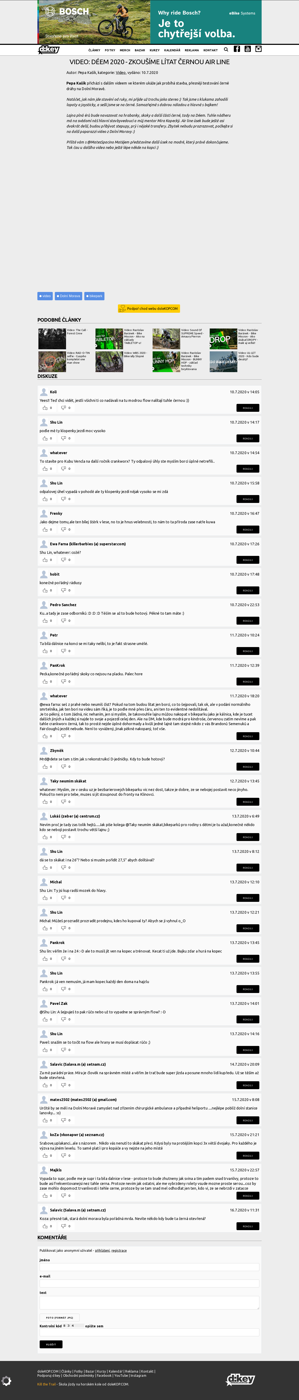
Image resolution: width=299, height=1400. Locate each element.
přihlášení (102, 1250)
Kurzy (155, 50)
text (43, 1293)
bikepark (95, 296)
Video (121, 72)
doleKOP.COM (48, 1371)
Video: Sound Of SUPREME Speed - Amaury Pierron (178, 339)
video (47, 296)
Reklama (192, 50)
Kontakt (210, 50)
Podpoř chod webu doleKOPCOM (152, 308)
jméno (45, 1260)
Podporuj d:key (48, 1375)
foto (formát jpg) (59, 1318)
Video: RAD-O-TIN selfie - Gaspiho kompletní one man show (64, 361)
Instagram (138, 1375)
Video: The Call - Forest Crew (63, 339)
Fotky (110, 50)
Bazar (140, 50)
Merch (125, 50)
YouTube (121, 1375)
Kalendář (172, 50)
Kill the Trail (46, 1384)
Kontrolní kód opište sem (149, 1330)
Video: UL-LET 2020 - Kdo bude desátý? (234, 361)
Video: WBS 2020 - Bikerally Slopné (121, 361)
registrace (119, 1250)
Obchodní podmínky (78, 1375)
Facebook (104, 1375)
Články (94, 50)
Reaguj (248, 408)
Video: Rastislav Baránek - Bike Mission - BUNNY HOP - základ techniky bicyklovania (177, 361)
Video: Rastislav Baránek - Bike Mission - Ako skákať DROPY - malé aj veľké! (234, 339)
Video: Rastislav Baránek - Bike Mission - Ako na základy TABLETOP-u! (120, 339)
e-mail (45, 1276)
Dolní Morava (70, 296)
